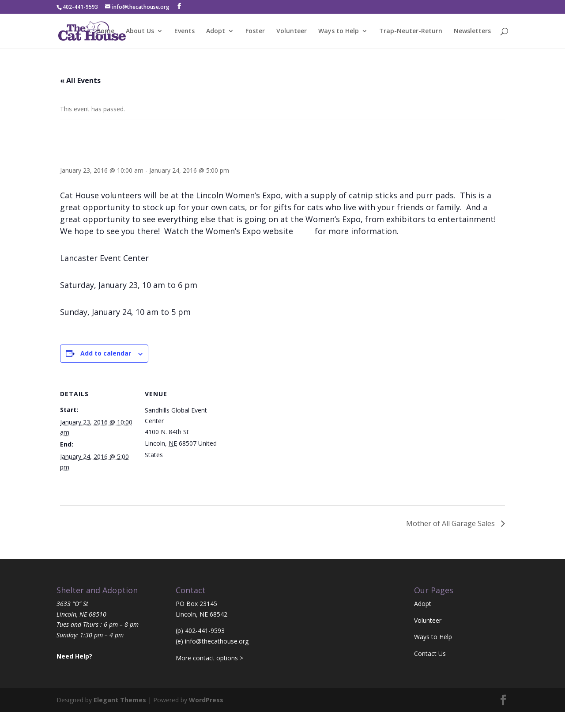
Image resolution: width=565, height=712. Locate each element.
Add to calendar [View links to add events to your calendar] (105, 353)
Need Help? (74, 656)
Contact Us (430, 653)
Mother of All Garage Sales (451, 523)
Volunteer (291, 31)
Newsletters (472, 31)
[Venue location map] (276, 438)
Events (184, 31)
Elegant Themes (120, 700)
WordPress (206, 700)
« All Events (80, 80)
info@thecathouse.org (217, 641)
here (304, 231)
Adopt (215, 31)
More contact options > (209, 658)
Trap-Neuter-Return (410, 31)
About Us (140, 31)
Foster (255, 31)
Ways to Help (338, 31)
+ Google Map (185, 455)
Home (105, 31)
